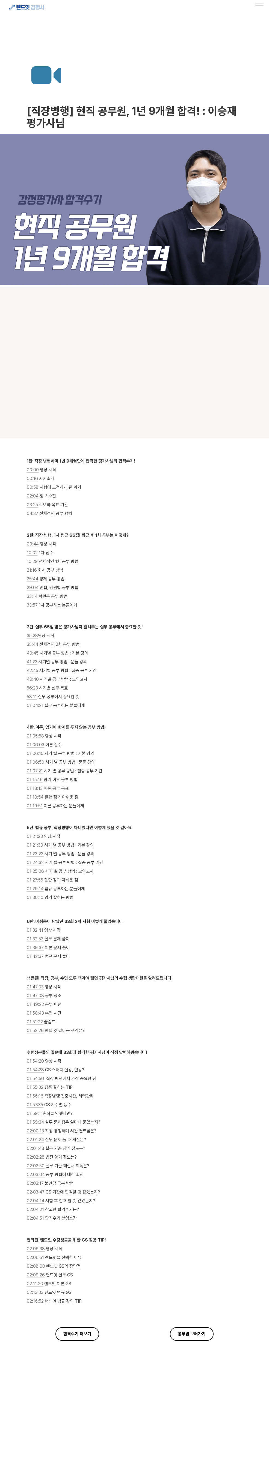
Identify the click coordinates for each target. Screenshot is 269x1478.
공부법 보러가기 (192, 1333)
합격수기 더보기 (77, 1333)
